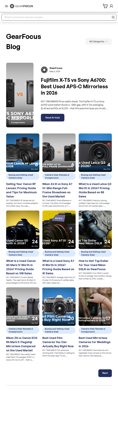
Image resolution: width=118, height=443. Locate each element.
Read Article (52, 117)
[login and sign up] (111, 6)
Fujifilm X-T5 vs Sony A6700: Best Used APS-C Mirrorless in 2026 (74, 86)
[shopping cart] (105, 6)
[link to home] (21, 6)
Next (105, 372)
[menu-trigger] (6, 6)
